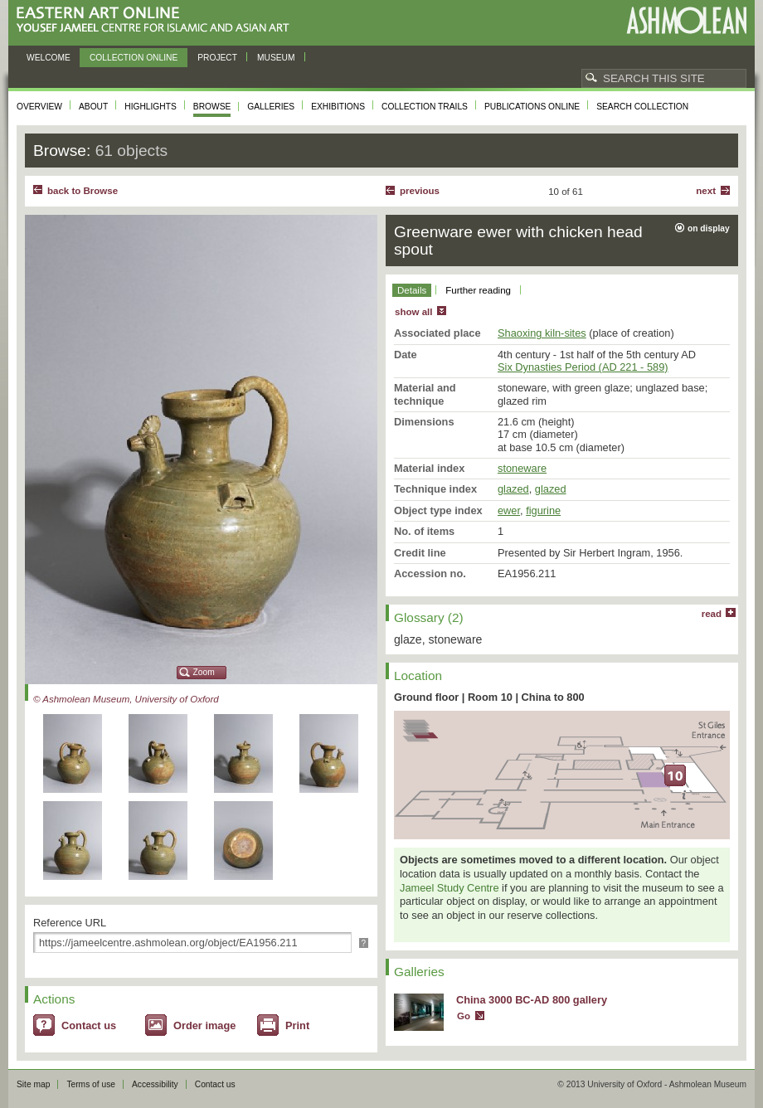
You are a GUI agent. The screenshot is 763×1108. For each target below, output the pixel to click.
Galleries (270, 106)
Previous (420, 191)
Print (297, 1025)
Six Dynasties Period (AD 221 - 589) (583, 367)
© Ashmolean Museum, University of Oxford (126, 699)
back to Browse (82, 191)
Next (706, 191)
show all (413, 312)
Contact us (88, 1025)
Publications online (532, 106)
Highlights (150, 106)
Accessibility (155, 1084)
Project (217, 57)
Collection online (133, 57)
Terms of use (90, 1084)
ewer (509, 510)
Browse (212, 106)
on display (709, 228)
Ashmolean (686, 20)
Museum (276, 57)
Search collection (642, 106)
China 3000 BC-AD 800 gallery (531, 1000)
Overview (39, 106)
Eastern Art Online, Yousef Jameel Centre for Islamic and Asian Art (157, 20)
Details (411, 290)
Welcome (48, 57)
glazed (513, 489)
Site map (33, 1084)
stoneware (522, 468)
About (93, 106)
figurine (543, 510)
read (712, 614)
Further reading (478, 290)
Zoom (204, 672)
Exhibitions (338, 106)
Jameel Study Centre (449, 888)
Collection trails (425, 106)
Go (463, 1016)
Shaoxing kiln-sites (542, 333)
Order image (204, 1025)
